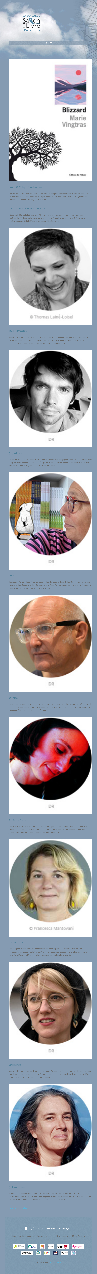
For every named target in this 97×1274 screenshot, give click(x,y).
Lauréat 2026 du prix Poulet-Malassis (25, 187)
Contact (40, 1228)
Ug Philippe (13, 698)
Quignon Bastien (16, 453)
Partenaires (50, 1228)
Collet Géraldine (16, 942)
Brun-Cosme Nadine (17, 820)
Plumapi (12, 575)
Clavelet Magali (15, 1065)
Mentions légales (64, 1228)
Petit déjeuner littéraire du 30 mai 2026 (27, 208)
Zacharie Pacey (54, 1262)
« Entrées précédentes (18, 1208)
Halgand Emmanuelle (18, 331)
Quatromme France (17, 1187)
